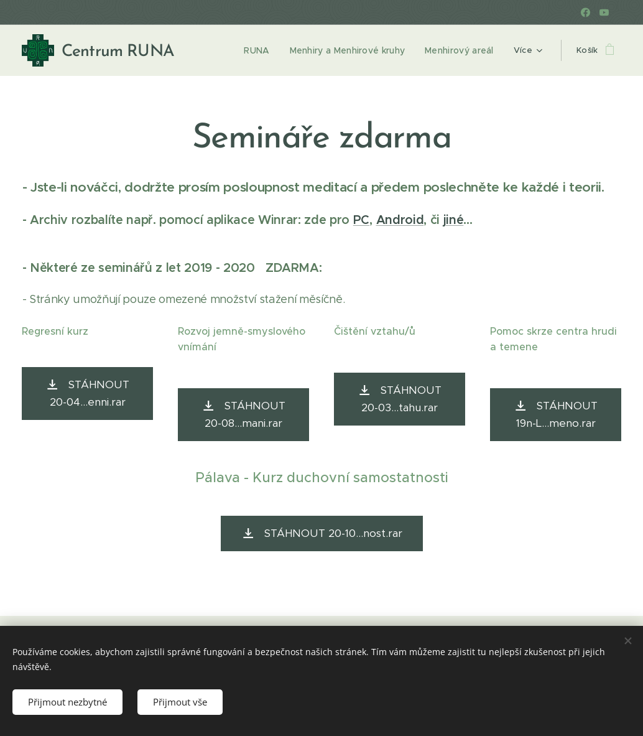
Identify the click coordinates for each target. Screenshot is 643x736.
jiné (453, 220)
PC (361, 220)
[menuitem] (260, 50)
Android (400, 220)
